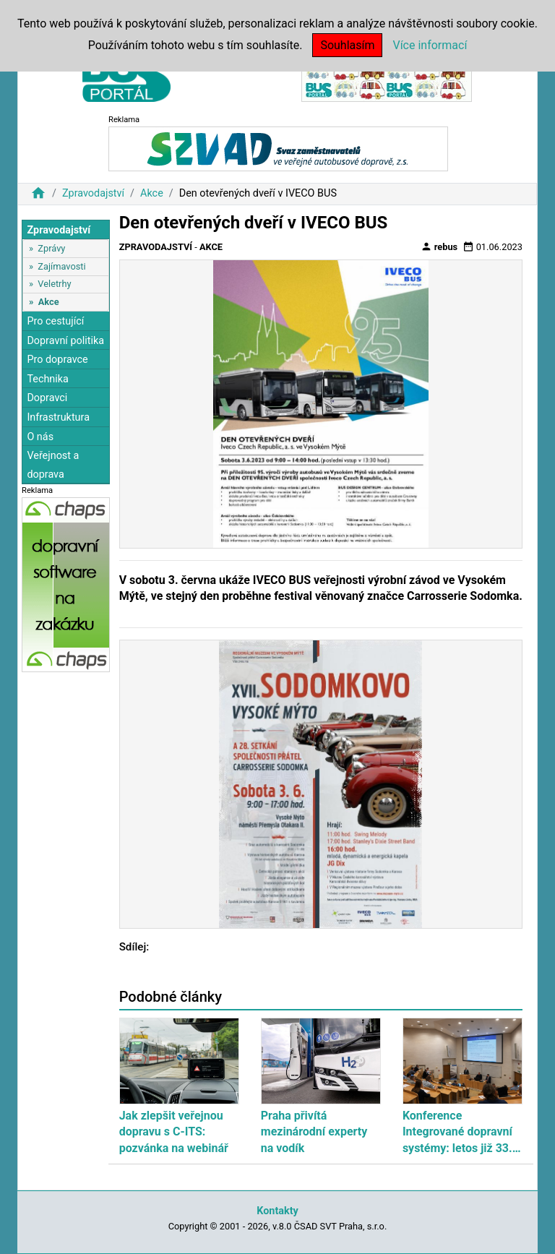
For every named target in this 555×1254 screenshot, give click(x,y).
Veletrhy (54, 283)
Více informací (429, 45)
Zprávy (51, 248)
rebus (439, 246)
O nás (40, 437)
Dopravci (47, 398)
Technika (48, 379)
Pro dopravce (57, 359)
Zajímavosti (61, 266)
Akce (151, 193)
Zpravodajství (93, 193)
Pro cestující (55, 321)
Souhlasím (347, 45)
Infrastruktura (58, 417)
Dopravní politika (65, 341)
